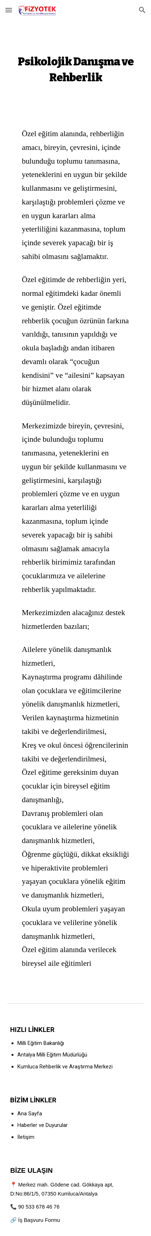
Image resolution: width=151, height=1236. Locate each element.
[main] (75, 68)
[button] (8, 10)
